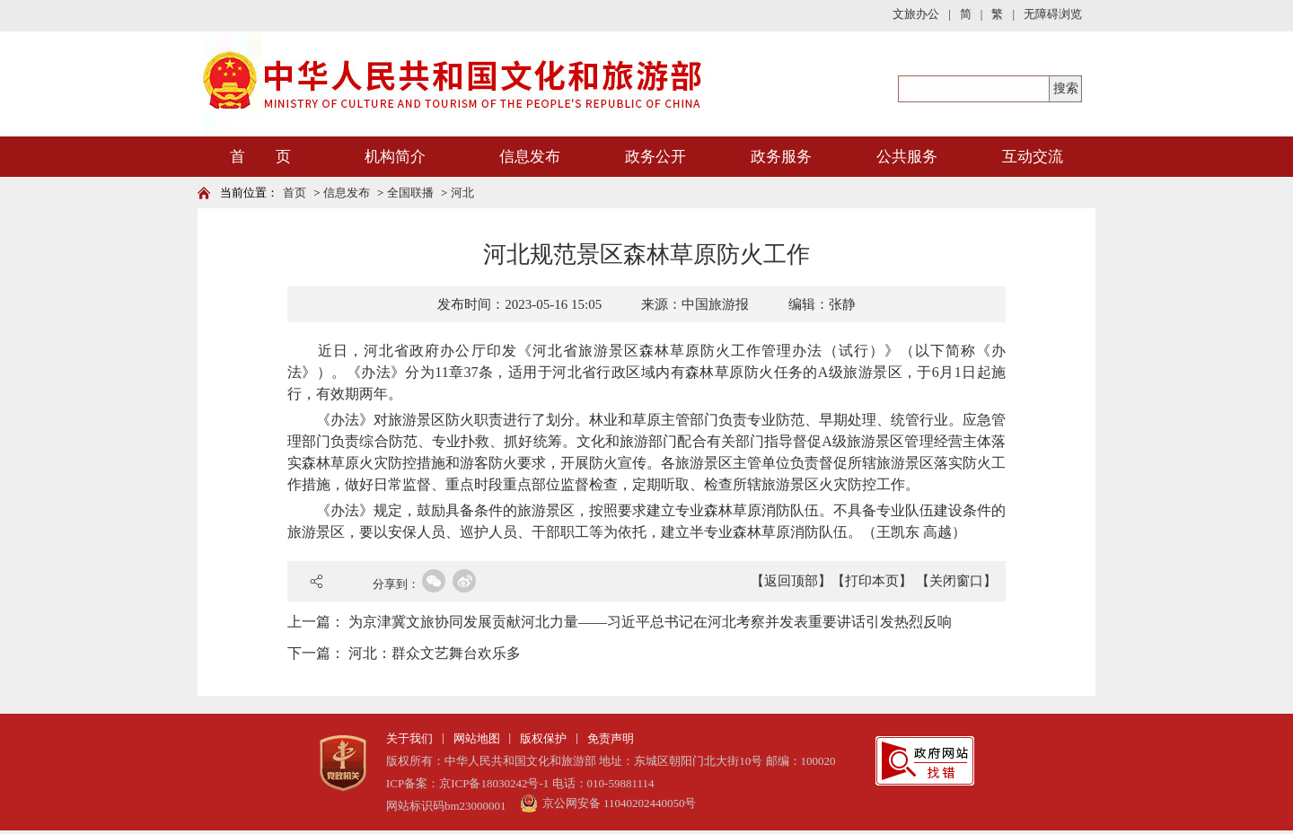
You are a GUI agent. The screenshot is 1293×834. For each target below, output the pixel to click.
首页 (294, 192)
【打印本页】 (871, 581)
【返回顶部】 (791, 581)
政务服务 (781, 156)
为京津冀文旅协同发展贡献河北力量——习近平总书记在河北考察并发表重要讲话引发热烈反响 (650, 621)
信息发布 (529, 156)
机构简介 (395, 156)
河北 (462, 192)
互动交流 (1032, 156)
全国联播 (410, 192)
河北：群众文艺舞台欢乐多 (434, 653)
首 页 (260, 156)
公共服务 (906, 156)
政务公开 (655, 156)
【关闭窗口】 (956, 581)
